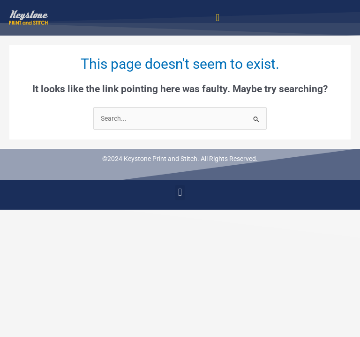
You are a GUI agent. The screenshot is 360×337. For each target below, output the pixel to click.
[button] (217, 17)
